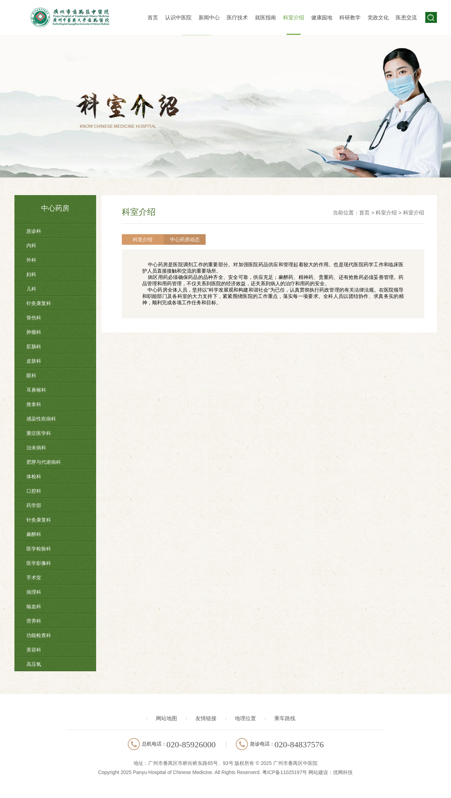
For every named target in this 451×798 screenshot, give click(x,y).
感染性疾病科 (41, 419)
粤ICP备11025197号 (284, 772)
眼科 (31, 375)
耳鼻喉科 (36, 390)
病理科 (33, 592)
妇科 (31, 274)
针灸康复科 (38, 303)
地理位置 (245, 718)
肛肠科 (33, 346)
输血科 (33, 606)
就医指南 (265, 17)
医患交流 (406, 17)
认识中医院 (178, 17)
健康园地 (321, 17)
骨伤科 (33, 317)
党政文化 (378, 17)
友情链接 (206, 718)
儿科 (31, 289)
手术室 (33, 577)
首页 (153, 17)
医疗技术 (237, 17)
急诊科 (33, 231)
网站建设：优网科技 (330, 772)
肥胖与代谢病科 (43, 462)
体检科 (33, 476)
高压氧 (33, 664)
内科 (31, 245)
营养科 (33, 621)
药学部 (33, 505)
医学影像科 (38, 563)
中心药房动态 (181, 239)
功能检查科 (38, 635)
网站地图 (166, 718)
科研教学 (350, 17)
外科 (31, 260)
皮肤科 (33, 361)
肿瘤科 (33, 332)
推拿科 (33, 404)
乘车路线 (284, 718)
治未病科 (36, 447)
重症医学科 (38, 433)
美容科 (33, 650)
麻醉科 (33, 534)
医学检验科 (38, 548)
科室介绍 (293, 17)
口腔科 (33, 491)
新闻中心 (209, 17)
